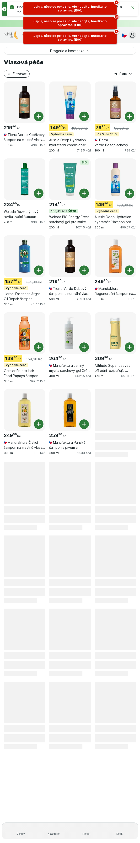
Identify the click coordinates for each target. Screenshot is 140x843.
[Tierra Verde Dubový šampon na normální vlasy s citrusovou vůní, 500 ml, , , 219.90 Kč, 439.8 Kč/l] (70, 256)
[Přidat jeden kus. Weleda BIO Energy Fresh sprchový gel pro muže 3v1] (84, 193)
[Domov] (20, 831)
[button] (132, 35)
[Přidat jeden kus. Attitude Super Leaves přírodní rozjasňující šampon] (129, 347)
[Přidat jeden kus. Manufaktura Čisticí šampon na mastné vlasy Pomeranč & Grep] (38, 424)
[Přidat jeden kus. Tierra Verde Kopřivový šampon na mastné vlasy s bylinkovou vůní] (38, 116)
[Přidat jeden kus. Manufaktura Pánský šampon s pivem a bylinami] (84, 424)
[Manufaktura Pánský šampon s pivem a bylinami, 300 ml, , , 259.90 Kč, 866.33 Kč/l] (70, 410)
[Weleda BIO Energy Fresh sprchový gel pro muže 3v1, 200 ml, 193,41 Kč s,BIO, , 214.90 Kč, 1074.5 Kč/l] (70, 179)
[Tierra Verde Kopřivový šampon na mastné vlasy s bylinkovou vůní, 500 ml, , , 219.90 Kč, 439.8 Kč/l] (24, 102)
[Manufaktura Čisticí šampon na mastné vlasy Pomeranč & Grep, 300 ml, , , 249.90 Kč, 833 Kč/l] (24, 410)
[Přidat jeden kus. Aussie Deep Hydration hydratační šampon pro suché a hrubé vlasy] (129, 193)
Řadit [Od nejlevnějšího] (123, 74)
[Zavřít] (132, 8)
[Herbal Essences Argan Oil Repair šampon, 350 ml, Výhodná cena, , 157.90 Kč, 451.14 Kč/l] (24, 256)
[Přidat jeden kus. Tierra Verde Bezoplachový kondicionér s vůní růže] (129, 116)
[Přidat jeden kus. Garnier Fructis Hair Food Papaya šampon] (38, 347)
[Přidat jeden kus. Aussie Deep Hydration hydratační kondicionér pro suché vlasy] (84, 116)
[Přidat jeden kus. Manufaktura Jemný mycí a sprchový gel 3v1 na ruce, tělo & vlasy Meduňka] (84, 347)
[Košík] (119, 831)
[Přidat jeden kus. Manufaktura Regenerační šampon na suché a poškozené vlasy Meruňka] (129, 270)
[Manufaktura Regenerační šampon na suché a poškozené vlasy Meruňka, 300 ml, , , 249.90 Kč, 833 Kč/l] (115, 256)
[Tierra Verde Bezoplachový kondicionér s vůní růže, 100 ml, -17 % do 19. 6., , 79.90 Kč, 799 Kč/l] (115, 102)
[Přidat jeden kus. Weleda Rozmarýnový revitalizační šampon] (38, 193)
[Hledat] (86, 831)
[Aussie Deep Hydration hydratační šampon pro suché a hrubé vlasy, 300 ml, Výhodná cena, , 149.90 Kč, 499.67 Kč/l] (115, 179)
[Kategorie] (53, 831)
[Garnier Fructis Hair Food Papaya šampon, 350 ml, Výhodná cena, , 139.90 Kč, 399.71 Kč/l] (24, 333)
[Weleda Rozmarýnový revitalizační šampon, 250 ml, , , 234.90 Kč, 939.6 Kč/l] (24, 179)
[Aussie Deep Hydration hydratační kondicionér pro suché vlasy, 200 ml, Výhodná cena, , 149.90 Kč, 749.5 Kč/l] (70, 102)
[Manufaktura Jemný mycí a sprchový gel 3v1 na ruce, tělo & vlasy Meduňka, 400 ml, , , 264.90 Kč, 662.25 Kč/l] (70, 333)
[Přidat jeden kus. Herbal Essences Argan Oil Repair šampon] (38, 270)
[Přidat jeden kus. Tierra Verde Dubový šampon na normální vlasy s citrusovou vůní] (84, 270)
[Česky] (123, 35)
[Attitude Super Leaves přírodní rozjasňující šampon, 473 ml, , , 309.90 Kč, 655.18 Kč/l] (115, 333)
